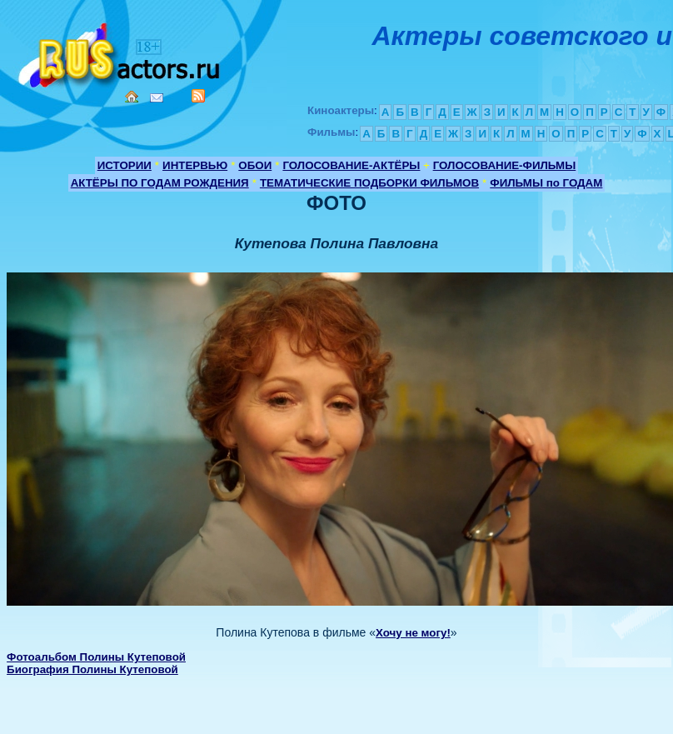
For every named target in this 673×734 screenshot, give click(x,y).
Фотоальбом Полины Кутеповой (96, 657)
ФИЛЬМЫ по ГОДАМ (546, 183)
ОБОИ (255, 165)
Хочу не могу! (413, 633)
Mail (156, 97)
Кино (121, 52)
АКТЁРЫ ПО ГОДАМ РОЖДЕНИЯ (160, 183)
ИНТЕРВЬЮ (194, 165)
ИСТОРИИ (124, 165)
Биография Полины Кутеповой (92, 669)
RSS (198, 95)
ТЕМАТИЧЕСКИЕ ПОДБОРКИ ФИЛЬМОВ (369, 183)
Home (131, 96)
